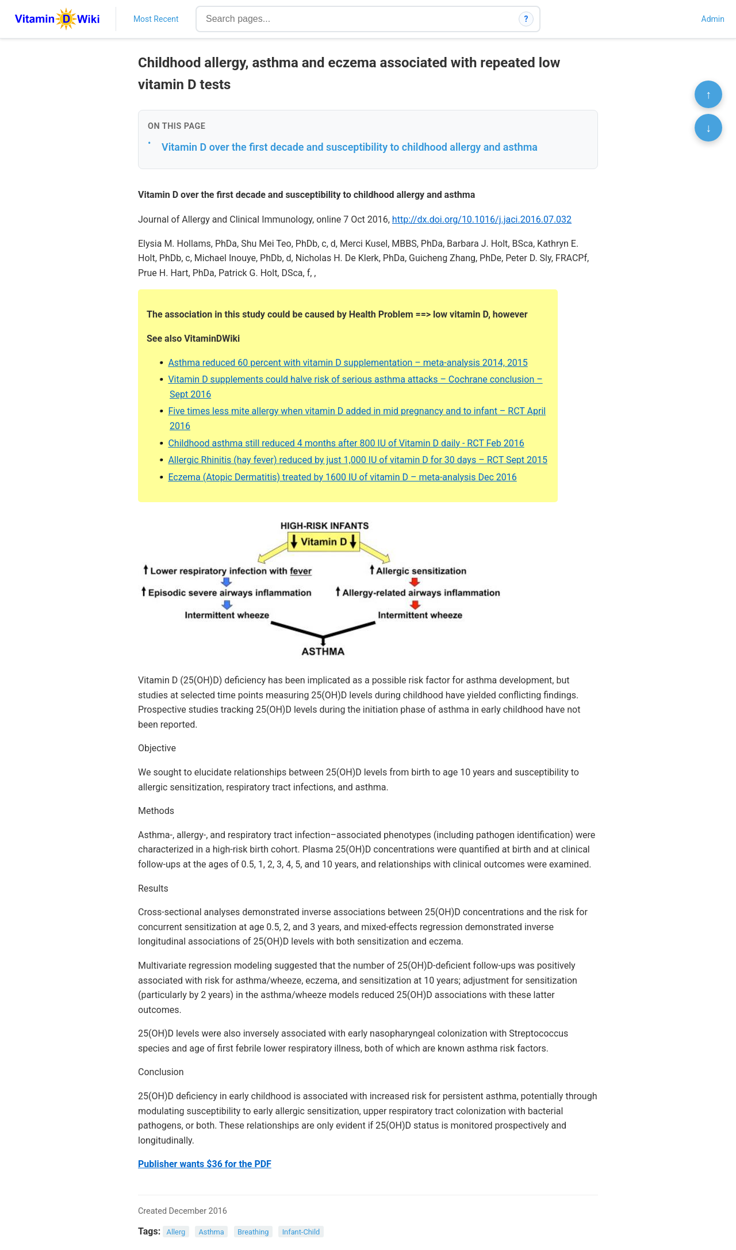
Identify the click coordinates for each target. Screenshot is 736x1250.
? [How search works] (526, 19)
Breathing (253, 1232)
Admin (713, 19)
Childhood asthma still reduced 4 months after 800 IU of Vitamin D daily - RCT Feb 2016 (346, 443)
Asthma (211, 1232)
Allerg (176, 1232)
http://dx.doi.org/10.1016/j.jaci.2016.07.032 (482, 219)
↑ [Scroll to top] (708, 94)
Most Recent (156, 19)
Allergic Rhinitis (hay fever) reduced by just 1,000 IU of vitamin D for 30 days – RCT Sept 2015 (357, 459)
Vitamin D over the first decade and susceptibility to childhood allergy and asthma (350, 147)
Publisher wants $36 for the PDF (204, 1164)
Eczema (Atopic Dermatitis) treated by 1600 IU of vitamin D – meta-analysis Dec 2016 (342, 477)
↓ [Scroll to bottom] (708, 127)
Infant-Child (301, 1232)
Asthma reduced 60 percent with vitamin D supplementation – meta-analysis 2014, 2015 (347, 362)
